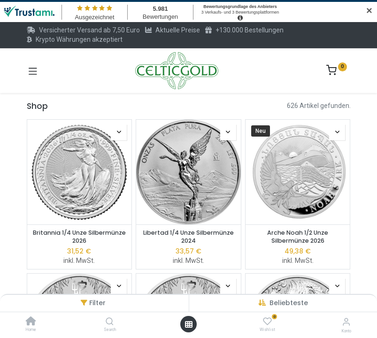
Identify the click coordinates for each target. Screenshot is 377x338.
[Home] (31, 322)
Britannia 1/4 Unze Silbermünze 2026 (79, 237)
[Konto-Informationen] (346, 321)
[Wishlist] (267, 321)
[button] (288, 302)
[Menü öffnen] (188, 324)
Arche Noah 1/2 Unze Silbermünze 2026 (297, 237)
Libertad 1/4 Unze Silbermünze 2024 (188, 237)
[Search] (109, 322)
